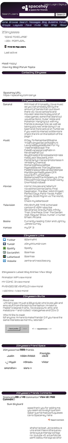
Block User (40, 83)
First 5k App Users (15, 47)
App (46, 25)
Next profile (13, 329)
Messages (34, 22)
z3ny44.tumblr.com (35, 243)
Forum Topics (27, 66)
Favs (28, 25)
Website (9, 260)
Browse (13, 22)
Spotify (9, 248)
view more (25, 277)
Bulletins (53, 22)
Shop (54, 25)
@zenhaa (29, 252)
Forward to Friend (43, 79)
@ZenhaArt (30, 239)
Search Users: (10, 14)
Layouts (18, 25)
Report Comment (56, 420)
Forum (62, 22)
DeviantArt (11, 252)
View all (44, 397)
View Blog (45, 272)
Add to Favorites (42, 76)
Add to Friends (9, 76)
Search (61, 14)
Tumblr (8, 243)
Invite (37, 25)
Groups (6, 25)
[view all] (63, 345)
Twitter (9, 239)
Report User (40, 86)
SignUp (63, 4)
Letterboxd (11, 256)
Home (4, 22)
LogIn (54, 4)
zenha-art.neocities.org (37, 260)
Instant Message (10, 83)
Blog (44, 22)
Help (46, 4)
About (63, 25)
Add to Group (9, 86)
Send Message (9, 79)
